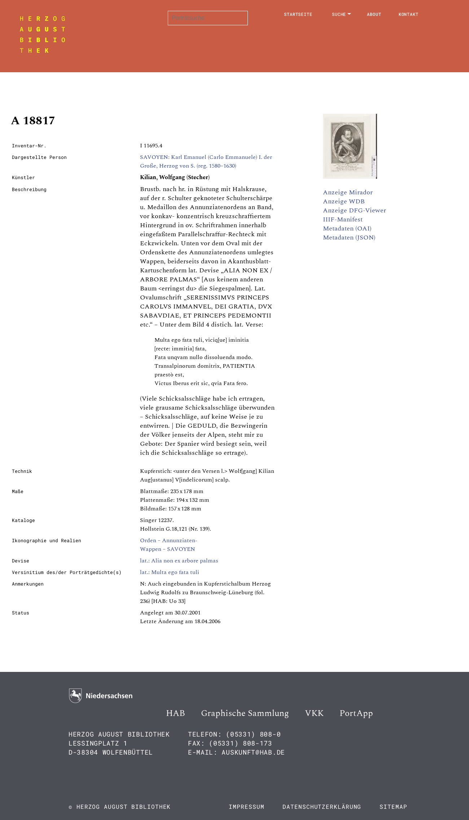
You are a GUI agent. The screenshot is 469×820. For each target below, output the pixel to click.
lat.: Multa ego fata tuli (169, 572)
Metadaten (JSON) (349, 237)
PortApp (356, 713)
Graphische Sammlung (245, 713)
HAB (175, 713)
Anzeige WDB (344, 201)
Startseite (298, 14)
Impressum (246, 806)
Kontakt (408, 14)
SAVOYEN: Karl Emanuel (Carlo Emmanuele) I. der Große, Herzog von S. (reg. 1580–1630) (206, 161)
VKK (314, 713)
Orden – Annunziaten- (168, 540)
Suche (339, 14)
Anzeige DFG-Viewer (354, 210)
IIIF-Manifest (343, 219)
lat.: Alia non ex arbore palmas (179, 560)
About (374, 14)
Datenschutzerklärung (321, 806)
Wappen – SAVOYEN (167, 549)
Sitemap (393, 806)
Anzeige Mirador (348, 192)
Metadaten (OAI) (347, 228)
